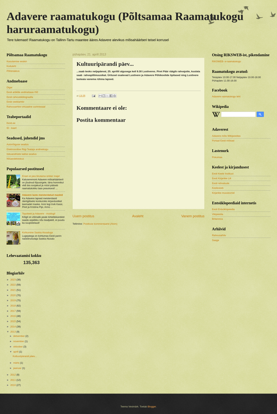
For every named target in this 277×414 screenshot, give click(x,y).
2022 (13, 284)
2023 (13, 279)
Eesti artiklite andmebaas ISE (22, 92)
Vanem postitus (192, 216)
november (19, 341)
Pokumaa (217, 157)
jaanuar (17, 368)
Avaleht (137, 216)
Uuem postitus (83, 216)
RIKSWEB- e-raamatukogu (226, 61)
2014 (13, 326)
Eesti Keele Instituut (222, 173)
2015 (13, 321)
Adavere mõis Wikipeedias (226, 135)
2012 (13, 374)
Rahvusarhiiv (219, 235)
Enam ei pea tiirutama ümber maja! (41, 176)
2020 (13, 295)
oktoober (18, 346)
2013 (13, 331)
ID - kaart (12, 128)
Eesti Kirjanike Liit (221, 178)
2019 (13, 300)
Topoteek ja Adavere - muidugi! (38, 213)
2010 (13, 385)
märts (16, 362)
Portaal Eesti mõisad (223, 140)
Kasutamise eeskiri (17, 61)
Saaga (215, 240)
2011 (13, 380)
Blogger (152, 406)
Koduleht (11, 66)
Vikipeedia (217, 214)
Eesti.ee (11, 123)
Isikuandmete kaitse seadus (22, 154)
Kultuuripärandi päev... (25, 356)
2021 (13, 290)
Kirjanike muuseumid (223, 192)
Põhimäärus (13, 71)
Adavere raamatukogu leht (226, 96)
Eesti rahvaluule (220, 183)
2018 (13, 305)
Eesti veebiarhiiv (15, 101)
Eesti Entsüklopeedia (223, 209)
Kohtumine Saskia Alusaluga (37, 232)
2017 (13, 311)
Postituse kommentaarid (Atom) (100, 223)
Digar (9, 87)
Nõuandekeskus (15, 158)
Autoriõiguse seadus (18, 144)
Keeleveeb (217, 188)
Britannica (217, 218)
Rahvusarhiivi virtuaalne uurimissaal (26, 106)
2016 (13, 316)
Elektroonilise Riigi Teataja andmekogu (27, 149)
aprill (16, 351)
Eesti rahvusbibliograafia (20, 97)
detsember (19, 336)
